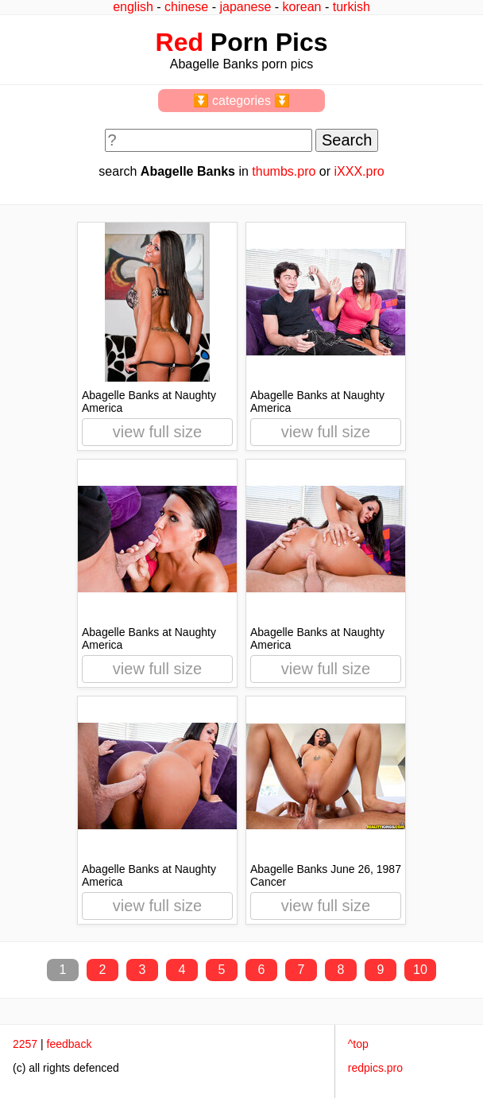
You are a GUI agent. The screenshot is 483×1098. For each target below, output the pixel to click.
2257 (25, 1044)
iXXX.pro (359, 171)
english (133, 7)
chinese (186, 7)
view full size (157, 431)
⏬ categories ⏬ (242, 100)
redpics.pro (375, 1067)
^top (358, 1044)
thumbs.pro (283, 171)
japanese (245, 7)
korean (302, 7)
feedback (69, 1044)
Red (179, 42)
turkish (351, 7)
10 (420, 969)
